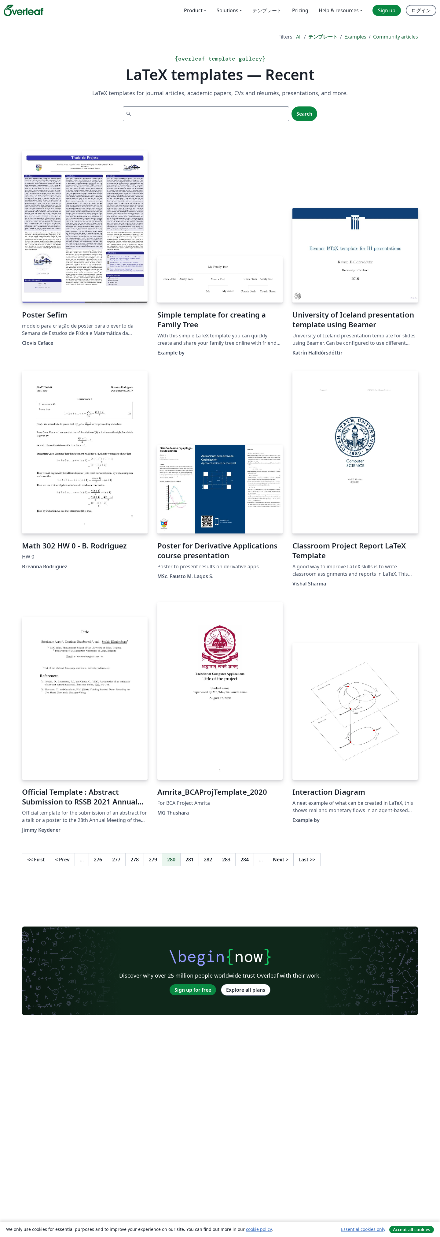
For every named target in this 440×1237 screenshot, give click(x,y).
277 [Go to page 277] (116, 859)
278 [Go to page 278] (134, 859)
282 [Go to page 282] (208, 859)
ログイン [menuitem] (421, 10)
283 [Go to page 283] (226, 859)
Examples (355, 36)
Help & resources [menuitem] (339, 10)
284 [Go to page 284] (244, 859)
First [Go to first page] (36, 859)
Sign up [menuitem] (386, 10)
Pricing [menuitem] (300, 10)
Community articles (395, 36)
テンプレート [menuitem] (267, 10)
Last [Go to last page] (307, 859)
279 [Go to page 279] (153, 859)
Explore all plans (245, 989)
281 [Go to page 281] (189, 859)
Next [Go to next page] (280, 859)
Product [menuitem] (193, 10)
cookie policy (259, 1229)
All (299, 36)
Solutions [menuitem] (227, 10)
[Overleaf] (23, 10)
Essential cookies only (363, 1229)
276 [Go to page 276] (98, 859)
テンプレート (323, 36)
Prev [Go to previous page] (62, 859)
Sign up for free (192, 989)
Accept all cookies (411, 1229)
